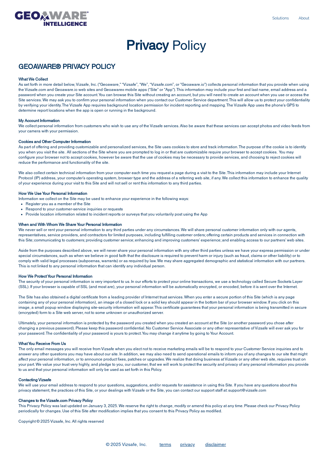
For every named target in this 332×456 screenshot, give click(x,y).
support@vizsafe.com (247, 390)
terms (165, 444)
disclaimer (215, 444)
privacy (187, 444)
